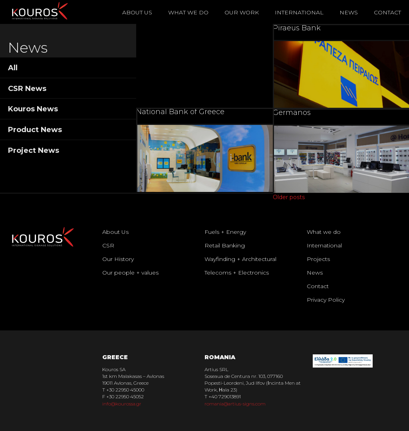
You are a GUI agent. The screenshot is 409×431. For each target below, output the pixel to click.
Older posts (289, 197)
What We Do (188, 12)
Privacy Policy (326, 299)
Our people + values (130, 272)
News (349, 12)
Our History (118, 259)
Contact (387, 12)
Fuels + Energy (225, 231)
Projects (318, 259)
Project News (33, 150)
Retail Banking (224, 245)
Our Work (241, 12)
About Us (137, 12)
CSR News (27, 88)
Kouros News (33, 109)
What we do (324, 231)
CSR (108, 245)
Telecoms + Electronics (236, 272)
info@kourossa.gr (122, 404)
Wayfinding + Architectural (240, 259)
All (13, 67)
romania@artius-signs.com (235, 404)
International (299, 12)
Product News (35, 129)
